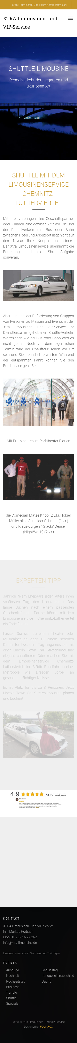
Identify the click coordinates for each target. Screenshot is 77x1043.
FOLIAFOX (46, 1026)
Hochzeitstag (15, 981)
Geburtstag (50, 970)
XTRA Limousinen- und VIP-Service (30, 22)
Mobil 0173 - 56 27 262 (20, 937)
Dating (46, 981)
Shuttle (11, 998)
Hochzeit (12, 975)
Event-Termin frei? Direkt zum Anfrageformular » (40, 5)
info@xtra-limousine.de (20, 942)
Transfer (12, 992)
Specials (12, 1003)
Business (12, 987)
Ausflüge (12, 970)
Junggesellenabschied (58, 975)
